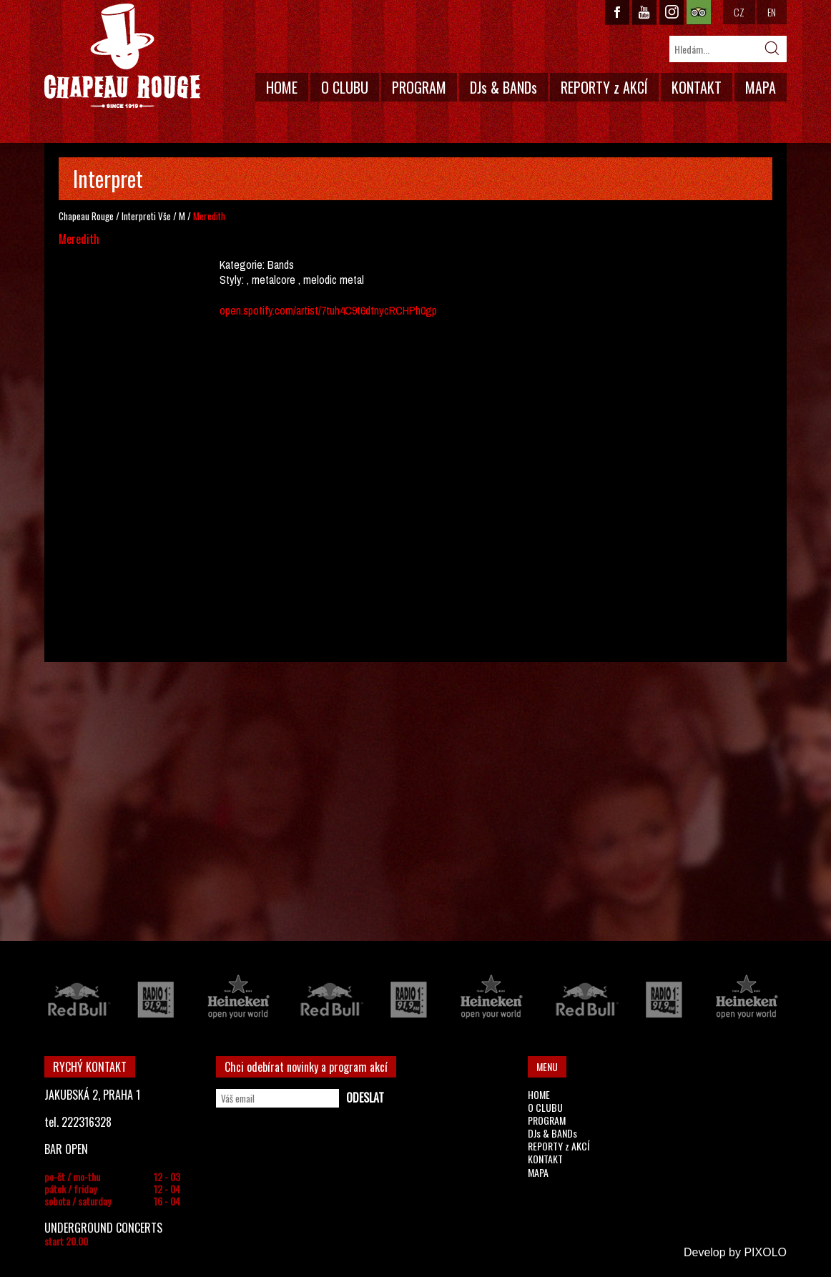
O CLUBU (344, 87)
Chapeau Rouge (86, 216)
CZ (739, 11)
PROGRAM (419, 87)
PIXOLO (765, 1252)
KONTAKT (697, 87)
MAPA (760, 87)
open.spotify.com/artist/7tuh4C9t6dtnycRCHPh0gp (328, 310)
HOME (282, 87)
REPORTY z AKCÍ (604, 87)
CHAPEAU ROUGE (122, 56)
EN (771, 11)
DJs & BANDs (503, 87)
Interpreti (139, 216)
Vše (164, 216)
